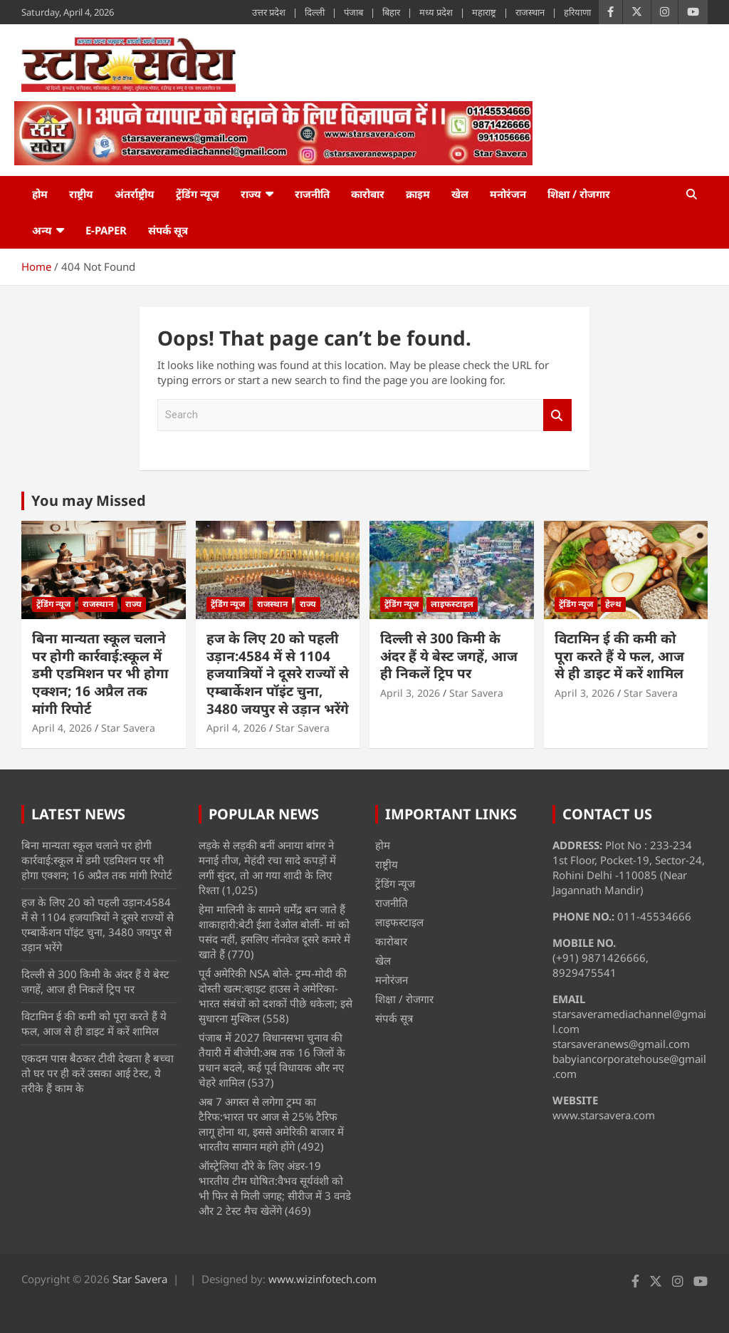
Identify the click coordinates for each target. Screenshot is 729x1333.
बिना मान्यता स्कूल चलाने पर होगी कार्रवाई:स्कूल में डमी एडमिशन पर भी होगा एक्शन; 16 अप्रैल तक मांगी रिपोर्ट (100, 673)
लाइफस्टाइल (452, 604)
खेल (459, 194)
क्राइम (418, 194)
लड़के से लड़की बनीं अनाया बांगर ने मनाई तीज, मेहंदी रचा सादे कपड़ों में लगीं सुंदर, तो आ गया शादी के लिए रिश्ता (267, 867)
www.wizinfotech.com (322, 1279)
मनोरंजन (508, 194)
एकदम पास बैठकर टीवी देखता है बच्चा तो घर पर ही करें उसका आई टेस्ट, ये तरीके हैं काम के (97, 1073)
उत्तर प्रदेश (268, 12)
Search (557, 415)
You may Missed (88, 500)
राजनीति (312, 194)
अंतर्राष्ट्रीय (134, 194)
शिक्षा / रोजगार (578, 194)
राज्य (251, 194)
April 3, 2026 (410, 693)
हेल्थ (613, 604)
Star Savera (128, 728)
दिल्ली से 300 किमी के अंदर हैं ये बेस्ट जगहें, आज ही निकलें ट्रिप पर (449, 656)
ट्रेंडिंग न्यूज (197, 194)
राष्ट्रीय (81, 194)
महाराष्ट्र (484, 12)
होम (40, 194)
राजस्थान (530, 12)
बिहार (391, 12)
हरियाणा (577, 12)
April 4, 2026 (62, 728)
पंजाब (353, 12)
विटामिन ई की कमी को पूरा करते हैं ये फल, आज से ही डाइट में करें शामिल (619, 656)
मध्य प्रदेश (436, 12)
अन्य (42, 230)
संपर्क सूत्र (168, 230)
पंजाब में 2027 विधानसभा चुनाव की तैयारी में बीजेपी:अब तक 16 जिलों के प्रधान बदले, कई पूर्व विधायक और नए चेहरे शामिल (272, 1059)
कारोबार (367, 194)
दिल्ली (315, 12)
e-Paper (106, 230)
